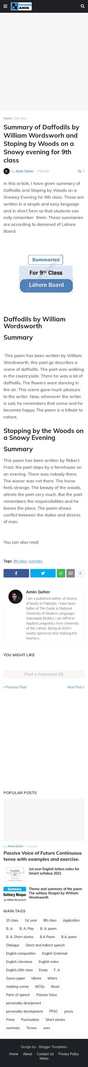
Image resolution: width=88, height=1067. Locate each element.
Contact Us (45, 1054)
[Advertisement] (44, 61)
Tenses (31, 1028)
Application (71, 920)
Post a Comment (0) (44, 674)
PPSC (53, 1011)
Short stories (55, 1020)
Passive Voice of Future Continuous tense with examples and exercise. (43, 856)
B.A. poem (69, 937)
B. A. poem (48, 929)
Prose (10, 1020)
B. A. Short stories (20, 937)
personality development (24, 1011)
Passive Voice (46, 995)
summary (35, 561)
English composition (21, 953)
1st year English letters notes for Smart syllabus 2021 (54, 871)
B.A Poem (47, 937)
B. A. (9, 929)
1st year (31, 920)
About (27, 1054)
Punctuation (30, 1020)
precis (68, 1011)
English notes (49, 962)
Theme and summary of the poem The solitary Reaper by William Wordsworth (55, 893)
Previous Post (16, 687)
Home (8, 118)
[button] (5, 6)
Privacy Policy (68, 1054)
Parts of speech (18, 995)
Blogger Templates (53, 1047)
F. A (57, 970)
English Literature (19, 962)
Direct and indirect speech (45, 945)
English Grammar (55, 953)
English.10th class (19, 970)
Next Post (74, 687)
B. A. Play (26, 929)
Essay (43, 970)
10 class (12, 920)
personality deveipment (23, 1003)
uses (46, 1028)
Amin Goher (38, 592)
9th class (21, 118)
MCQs (40, 986)
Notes (44, 1058)
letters (52, 978)
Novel (55, 986)
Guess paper (15, 978)
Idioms (36, 978)
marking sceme (17, 986)
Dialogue (12, 945)
